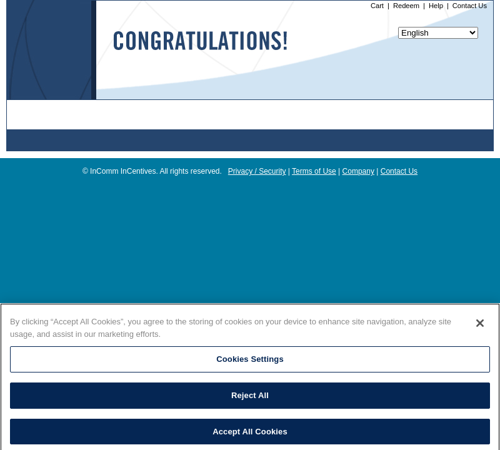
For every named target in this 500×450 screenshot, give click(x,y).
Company (358, 171)
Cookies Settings (250, 363)
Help (436, 5)
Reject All (250, 399)
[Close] (480, 327)
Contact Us (469, 5)
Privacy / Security (257, 171)
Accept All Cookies (250, 434)
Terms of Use (314, 171)
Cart (377, 5)
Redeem (406, 5)
